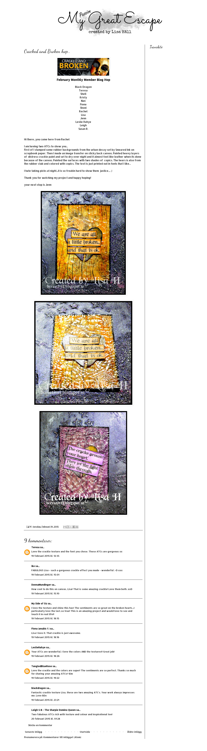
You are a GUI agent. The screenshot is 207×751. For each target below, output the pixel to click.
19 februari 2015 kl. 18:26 (45, 656)
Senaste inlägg (33, 731)
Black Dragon (83, 86)
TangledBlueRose (41, 666)
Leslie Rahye (83, 121)
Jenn (83, 118)
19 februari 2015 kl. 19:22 (45, 677)
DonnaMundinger (41, 584)
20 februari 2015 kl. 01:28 (45, 718)
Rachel (83, 111)
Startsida (85, 731)
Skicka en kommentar (40, 725)
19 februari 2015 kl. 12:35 (45, 555)
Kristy (83, 97)
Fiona (83, 104)
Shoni (83, 107)
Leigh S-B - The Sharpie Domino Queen (53, 710)
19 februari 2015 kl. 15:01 (45, 574)
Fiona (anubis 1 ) (40, 628)
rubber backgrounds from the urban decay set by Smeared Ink (92, 149)
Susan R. (83, 128)
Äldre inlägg (134, 731)
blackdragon (38, 688)
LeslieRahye (38, 647)
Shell (83, 93)
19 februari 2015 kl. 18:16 (45, 637)
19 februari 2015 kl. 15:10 (45, 593)
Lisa (83, 114)
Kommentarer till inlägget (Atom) (62, 737)
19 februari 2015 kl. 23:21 (45, 700)
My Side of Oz (39, 603)
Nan (83, 100)
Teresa (83, 90)
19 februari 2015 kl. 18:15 (45, 618)
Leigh (83, 125)
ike (33, 566)
